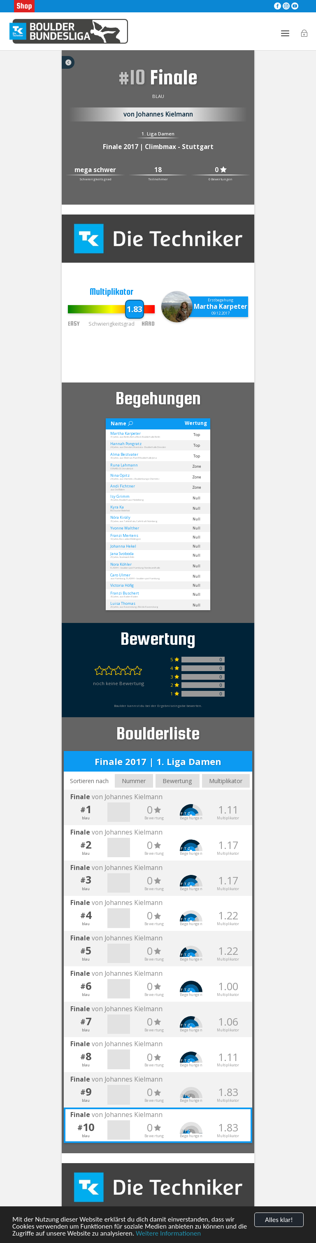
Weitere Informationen (168, 1233)
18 (158, 170)
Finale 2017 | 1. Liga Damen (158, 761)
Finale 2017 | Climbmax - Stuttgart (158, 146)
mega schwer (95, 170)
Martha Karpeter (220, 306)
